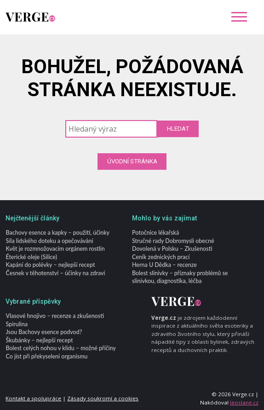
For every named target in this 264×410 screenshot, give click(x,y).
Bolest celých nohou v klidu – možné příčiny (60, 348)
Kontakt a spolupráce (33, 398)
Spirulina (16, 324)
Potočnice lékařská (155, 233)
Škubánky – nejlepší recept (39, 340)
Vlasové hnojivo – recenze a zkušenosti (54, 316)
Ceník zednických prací (160, 257)
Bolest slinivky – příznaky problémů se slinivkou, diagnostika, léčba (180, 277)
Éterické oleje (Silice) (31, 257)
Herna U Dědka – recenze (164, 265)
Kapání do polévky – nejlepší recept (50, 265)
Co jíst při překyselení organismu (46, 356)
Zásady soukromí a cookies (102, 398)
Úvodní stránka (132, 161)
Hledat (178, 128)
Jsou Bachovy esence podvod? (44, 332)
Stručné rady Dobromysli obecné (173, 240)
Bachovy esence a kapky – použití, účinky (57, 233)
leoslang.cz (244, 402)
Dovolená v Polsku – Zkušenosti (172, 249)
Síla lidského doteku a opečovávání (49, 240)
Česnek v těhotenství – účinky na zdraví (55, 273)
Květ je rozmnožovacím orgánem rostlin (55, 249)
